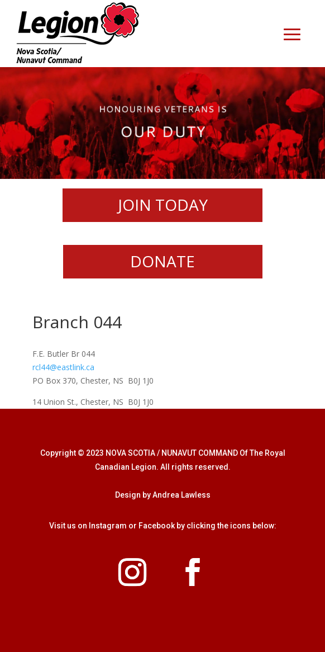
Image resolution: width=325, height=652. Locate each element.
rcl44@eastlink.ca (63, 367)
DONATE (162, 261)
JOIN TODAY (163, 204)
